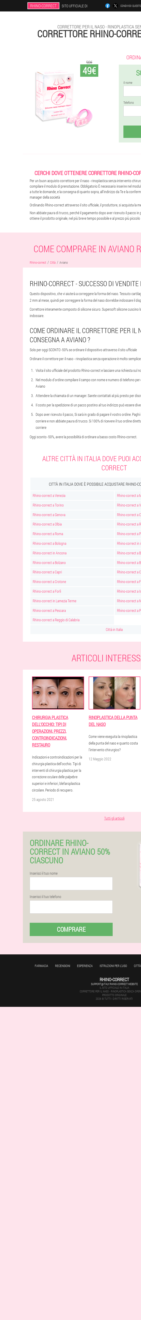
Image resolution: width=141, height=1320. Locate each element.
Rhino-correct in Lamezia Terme (54, 600)
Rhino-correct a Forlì (47, 591)
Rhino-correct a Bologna (49, 543)
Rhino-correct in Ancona (50, 552)
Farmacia (41, 966)
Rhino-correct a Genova (49, 514)
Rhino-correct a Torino (48, 505)
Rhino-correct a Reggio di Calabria (56, 619)
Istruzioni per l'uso (113, 966)
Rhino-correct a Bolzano (49, 562)
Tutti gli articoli (114, 818)
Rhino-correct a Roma (48, 533)
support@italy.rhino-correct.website (114, 984)
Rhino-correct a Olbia (47, 524)
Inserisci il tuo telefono (45, 896)
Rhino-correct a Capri (47, 572)
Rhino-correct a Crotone (49, 581)
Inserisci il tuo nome (44, 873)
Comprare (71, 929)
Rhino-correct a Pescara (49, 610)
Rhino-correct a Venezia (49, 495)
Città (137, 966)
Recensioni (62, 966)
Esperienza (85, 966)
